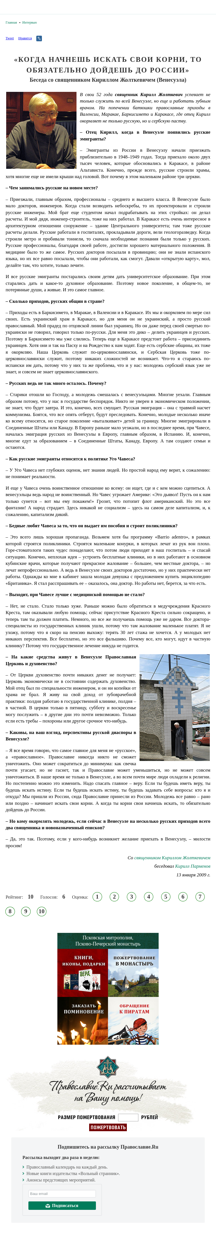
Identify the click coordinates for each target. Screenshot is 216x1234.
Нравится (25, 38)
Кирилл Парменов (192, 866)
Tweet (10, 38)
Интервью (29, 22)
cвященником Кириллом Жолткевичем (172, 857)
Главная (11, 22)
